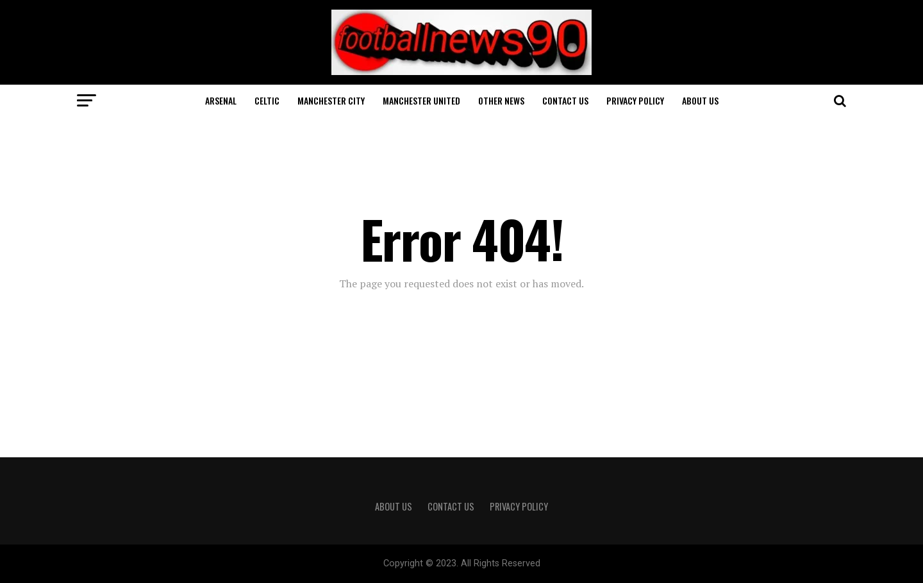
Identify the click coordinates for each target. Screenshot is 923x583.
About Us (700, 100)
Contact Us (565, 100)
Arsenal (221, 100)
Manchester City (331, 100)
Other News (501, 100)
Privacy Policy (635, 100)
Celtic (266, 100)
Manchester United (421, 100)
